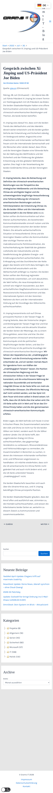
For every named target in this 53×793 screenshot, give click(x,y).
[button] (5, 790)
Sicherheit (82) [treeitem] (15, 642)
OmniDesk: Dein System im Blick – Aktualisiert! (25, 604)
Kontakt (26, 786)
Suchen (6, 549)
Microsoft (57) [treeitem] (14, 647)
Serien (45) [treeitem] (13, 637)
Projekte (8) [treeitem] (13, 628)
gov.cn (13, 88)
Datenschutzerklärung (26, 783)
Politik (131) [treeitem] (13, 656)
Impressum (26, 779)
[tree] (26, 642)
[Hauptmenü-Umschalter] (50, 21)
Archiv (5, 679)
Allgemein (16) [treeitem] (14, 633)
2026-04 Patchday (11, 592)
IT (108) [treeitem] (11, 651)
